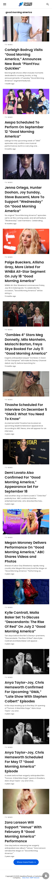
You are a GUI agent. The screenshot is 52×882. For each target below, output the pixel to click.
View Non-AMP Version (30, 878)
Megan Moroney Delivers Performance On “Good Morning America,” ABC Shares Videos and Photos (25, 551)
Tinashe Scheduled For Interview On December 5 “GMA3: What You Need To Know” (26, 411)
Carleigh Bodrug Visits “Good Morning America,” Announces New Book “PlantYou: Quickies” (24, 59)
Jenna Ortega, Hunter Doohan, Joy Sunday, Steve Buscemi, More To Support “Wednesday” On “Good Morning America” (24, 199)
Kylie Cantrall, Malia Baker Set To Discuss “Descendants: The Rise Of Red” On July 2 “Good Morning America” (25, 621)
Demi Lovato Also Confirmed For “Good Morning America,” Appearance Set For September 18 (22, 482)
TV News (9, 45)
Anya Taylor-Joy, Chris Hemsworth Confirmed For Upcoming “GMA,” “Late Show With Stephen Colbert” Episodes (26, 691)
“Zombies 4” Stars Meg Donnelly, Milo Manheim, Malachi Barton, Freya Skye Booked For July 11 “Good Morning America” (26, 344)
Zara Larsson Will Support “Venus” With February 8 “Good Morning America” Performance (23, 831)
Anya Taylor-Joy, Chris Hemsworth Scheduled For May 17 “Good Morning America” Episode (24, 761)
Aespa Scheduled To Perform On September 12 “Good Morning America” (24, 129)
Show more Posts (25, 862)
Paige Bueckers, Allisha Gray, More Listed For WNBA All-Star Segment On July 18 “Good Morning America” (25, 271)
